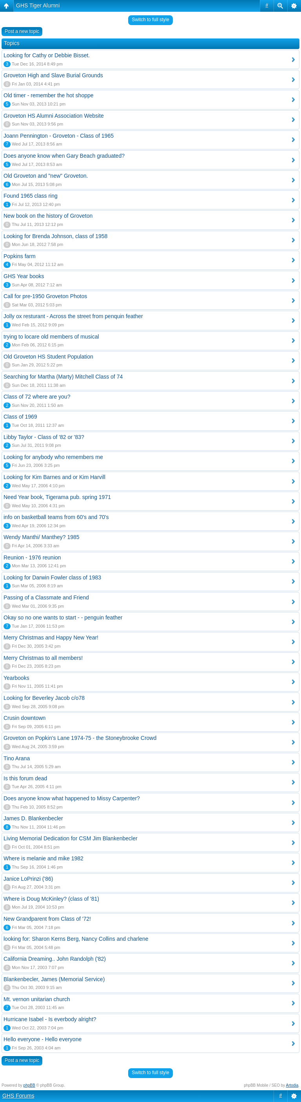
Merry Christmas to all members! (43, 658)
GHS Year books (24, 276)
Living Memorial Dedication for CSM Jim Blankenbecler (71, 838)
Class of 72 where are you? (37, 396)
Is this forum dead (25, 778)
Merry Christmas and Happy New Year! (51, 637)
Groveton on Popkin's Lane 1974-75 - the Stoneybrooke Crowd (80, 738)
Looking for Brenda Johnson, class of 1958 (55, 236)
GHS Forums (18, 1096)
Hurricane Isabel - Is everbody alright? (50, 1019)
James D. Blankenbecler (33, 818)
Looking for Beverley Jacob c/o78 (44, 698)
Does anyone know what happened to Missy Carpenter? (72, 798)
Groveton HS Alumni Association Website (54, 116)
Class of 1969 (20, 416)
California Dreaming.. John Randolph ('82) (55, 959)
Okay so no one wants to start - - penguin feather (63, 617)
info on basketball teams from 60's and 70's (56, 517)
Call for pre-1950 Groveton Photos (45, 296)
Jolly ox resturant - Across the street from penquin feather (73, 316)
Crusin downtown (24, 718)
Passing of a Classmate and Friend (46, 597)
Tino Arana (17, 758)
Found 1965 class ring (31, 196)
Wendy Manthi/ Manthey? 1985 (42, 537)
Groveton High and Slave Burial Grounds (53, 75)
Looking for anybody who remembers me (53, 457)
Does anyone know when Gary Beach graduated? (64, 156)
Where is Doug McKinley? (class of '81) (51, 899)
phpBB (29, 1085)
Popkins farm (20, 256)
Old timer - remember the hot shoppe (49, 95)
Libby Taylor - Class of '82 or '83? (44, 437)
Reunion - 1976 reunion (32, 557)
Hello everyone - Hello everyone (43, 1039)
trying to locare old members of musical (51, 336)
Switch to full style (150, 19)
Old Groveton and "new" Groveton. (46, 176)
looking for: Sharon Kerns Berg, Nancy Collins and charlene (76, 939)
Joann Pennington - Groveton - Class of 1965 (59, 136)
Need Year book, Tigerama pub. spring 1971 (57, 497)
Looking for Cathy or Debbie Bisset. (47, 55)
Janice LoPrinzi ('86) (28, 879)
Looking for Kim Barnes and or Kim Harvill (54, 477)
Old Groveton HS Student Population (48, 356)
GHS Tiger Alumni (38, 5)
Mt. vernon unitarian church (37, 999)
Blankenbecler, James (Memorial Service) (54, 979)
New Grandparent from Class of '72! (47, 919)
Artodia (292, 1085)
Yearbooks (16, 678)
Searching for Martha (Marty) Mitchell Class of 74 (63, 376)
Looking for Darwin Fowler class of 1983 (52, 577)
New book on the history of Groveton (48, 216)
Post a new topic (22, 31)
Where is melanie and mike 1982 (43, 858)
